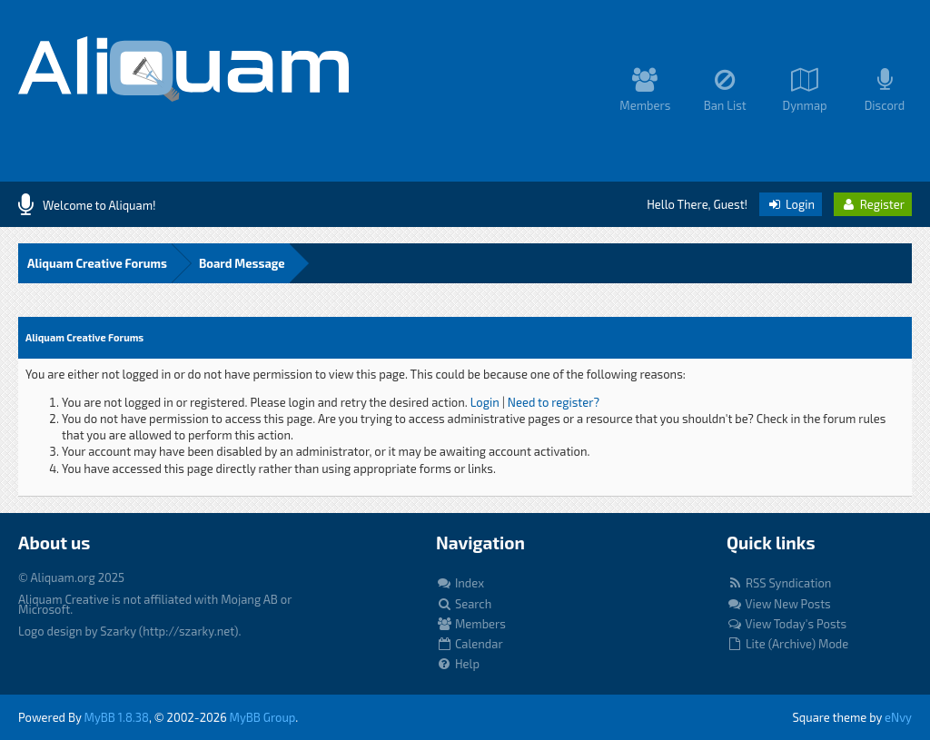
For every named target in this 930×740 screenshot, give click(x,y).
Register (873, 204)
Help (458, 663)
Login (791, 204)
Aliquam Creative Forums (97, 263)
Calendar (469, 643)
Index (460, 583)
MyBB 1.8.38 (116, 717)
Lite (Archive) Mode (787, 643)
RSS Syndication (779, 583)
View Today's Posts (786, 624)
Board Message (242, 263)
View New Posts (779, 604)
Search (463, 604)
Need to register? (553, 402)
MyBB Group (263, 717)
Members (471, 624)
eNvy (898, 717)
